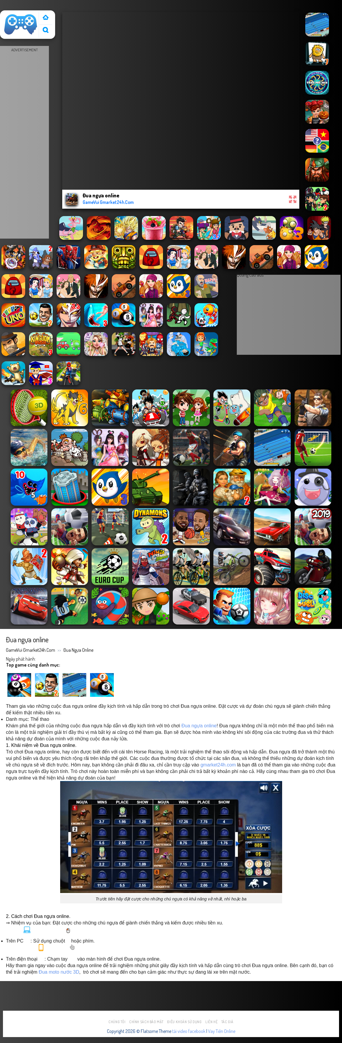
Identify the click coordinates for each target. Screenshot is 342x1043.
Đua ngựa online (78, 650)
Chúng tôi (117, 1022)
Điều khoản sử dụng (184, 1022)
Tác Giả (227, 1022)
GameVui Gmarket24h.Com (30, 650)
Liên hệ (211, 1022)
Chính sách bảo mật (146, 1022)
